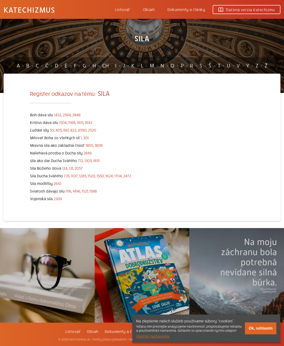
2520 (92, 129)
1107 (74, 175)
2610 (57, 183)
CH (105, 65)
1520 (91, 175)
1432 (57, 114)
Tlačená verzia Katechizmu (246, 9)
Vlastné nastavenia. (153, 336)
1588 (93, 190)
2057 (79, 168)
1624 (109, 175)
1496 (76, 190)
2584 (67, 114)
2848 (76, 114)
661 (66, 129)
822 (73, 129)
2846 (87, 152)
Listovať (122, 9)
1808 (99, 145)
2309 (58, 198)
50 (52, 129)
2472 (127, 175)
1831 (96, 160)
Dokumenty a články (186, 9)
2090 (82, 129)
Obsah (149, 9)
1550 (100, 175)
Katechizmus (29, 9)
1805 (89, 145)
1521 (85, 190)
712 (80, 160)
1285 (82, 175)
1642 (88, 122)
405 (59, 129)
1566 (72, 122)
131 (71, 168)
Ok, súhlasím (261, 328)
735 (67, 175)
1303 (88, 160)
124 (64, 168)
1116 (68, 190)
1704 (118, 175)
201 (86, 137)
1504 (63, 122)
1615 (80, 122)
